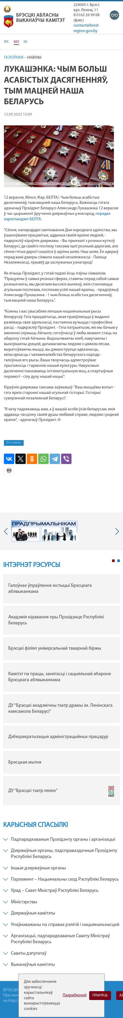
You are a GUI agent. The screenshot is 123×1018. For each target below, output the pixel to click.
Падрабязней (75, 995)
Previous (7, 531)
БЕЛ (16, 42)
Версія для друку (9, 470)
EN (25, 42)
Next (116, 531)
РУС (6, 42)
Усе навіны (14, 442)
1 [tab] (113, 560)
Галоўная (13, 58)
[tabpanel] (61, 691)
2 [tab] (118, 560)
